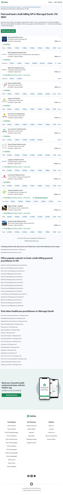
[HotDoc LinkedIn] (31, 476)
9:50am (48, 48)
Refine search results (8, 31)
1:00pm (32, 170)
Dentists (31, 432)
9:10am (17, 48)
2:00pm (48, 170)
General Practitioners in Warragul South (11, 338)
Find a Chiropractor (11, 439)
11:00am (47, 94)
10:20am (9, 216)
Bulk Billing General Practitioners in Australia (11, 6)
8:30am (13, 201)
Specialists (31, 436)
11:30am (19, 78)
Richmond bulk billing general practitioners (12, 288)
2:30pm (55, 170)
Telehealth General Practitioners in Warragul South (14, 321)
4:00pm (55, 232)
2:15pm (48, 185)
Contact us (51, 432)
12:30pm (24, 170)
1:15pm (36, 201)
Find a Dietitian (11, 446)
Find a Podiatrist (12, 436)
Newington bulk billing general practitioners (12, 297)
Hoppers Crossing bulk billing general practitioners (14, 265)
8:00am (9, 109)
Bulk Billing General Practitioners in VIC (31, 6)
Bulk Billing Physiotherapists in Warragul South (13, 318)
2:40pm (40, 232)
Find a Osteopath (11, 449)
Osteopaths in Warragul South (9, 344)
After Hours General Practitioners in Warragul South (14, 315)
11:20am (24, 155)
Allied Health (31, 429)
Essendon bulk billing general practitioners (12, 276)
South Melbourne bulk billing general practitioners (14, 294)
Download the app (11, 395)
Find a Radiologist (11, 456)
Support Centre (31, 442)
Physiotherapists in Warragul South (10, 347)
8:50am (9, 124)
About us (51, 425)
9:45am (27, 63)
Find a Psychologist (11, 442)
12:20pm (24, 232)
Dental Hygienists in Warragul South (10, 330)
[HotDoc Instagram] (34, 476)
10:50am (40, 94)
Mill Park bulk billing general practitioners (11, 279)
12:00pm (24, 185)
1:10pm (55, 155)
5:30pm (51, 201)
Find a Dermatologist (11, 453)
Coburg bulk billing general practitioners (11, 273)
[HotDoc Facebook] (28, 476)
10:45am (40, 139)
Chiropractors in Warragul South (9, 327)
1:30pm (40, 170)
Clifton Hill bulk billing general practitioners (12, 282)
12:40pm (40, 155)
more (59, 48)
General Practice (31, 425)
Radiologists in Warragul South (9, 353)
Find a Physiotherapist (11, 432)
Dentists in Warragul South (8, 332)
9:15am (12, 63)
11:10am (55, 94)
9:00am (9, 48)
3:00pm (48, 232)
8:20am (17, 109)
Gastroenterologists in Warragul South (11, 335)
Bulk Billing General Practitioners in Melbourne (13, 249)
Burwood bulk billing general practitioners (12, 285)
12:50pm (47, 155)
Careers (51, 429)
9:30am (32, 48)
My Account (11, 459)
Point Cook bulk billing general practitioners (12, 268)
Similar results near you (31, 241)
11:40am (55, 216)
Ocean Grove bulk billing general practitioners (13, 271)
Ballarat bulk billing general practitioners (11, 300)
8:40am (25, 109)
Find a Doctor (12, 425)
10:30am (50, 63)
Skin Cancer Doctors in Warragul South (11, 356)
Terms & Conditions (51, 436)
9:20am (25, 48)
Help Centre (11, 463)
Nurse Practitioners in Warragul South (11, 341)
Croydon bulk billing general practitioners (11, 291)
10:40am (55, 48)
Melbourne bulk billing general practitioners (12, 305)
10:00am (34, 63)
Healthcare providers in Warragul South (11, 364)
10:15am (42, 63)
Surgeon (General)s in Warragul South (11, 361)
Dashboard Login (31, 439)
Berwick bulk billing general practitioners (11, 302)
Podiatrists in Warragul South (8, 350)
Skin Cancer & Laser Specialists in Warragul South (14, 358)
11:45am (17, 185)
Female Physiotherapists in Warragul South (12, 324)
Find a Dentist (11, 429)
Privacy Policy (51, 439)
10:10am (9, 155)
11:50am (32, 155)
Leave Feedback (11, 466)
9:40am (40, 48)
